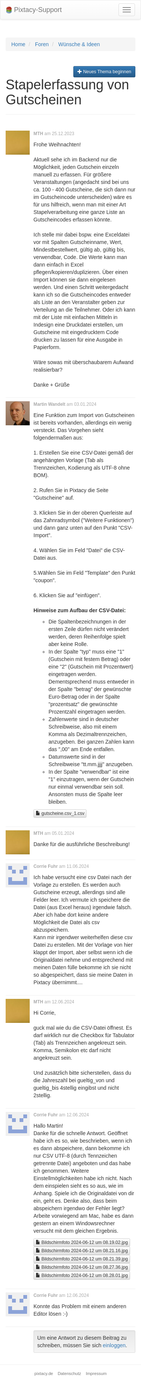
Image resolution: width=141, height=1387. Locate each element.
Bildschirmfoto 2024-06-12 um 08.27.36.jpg (82, 1267)
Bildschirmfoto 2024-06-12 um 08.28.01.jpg (82, 1275)
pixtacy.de (44, 1373)
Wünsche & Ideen (79, 44)
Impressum (96, 1373)
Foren (42, 44)
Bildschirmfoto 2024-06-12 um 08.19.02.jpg (82, 1242)
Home (18, 44)
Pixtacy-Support (34, 10)
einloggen (114, 1345)
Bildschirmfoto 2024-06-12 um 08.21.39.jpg (82, 1259)
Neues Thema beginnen (104, 71)
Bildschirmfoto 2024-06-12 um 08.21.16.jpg (82, 1250)
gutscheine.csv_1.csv (60, 813)
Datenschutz (69, 1373)
